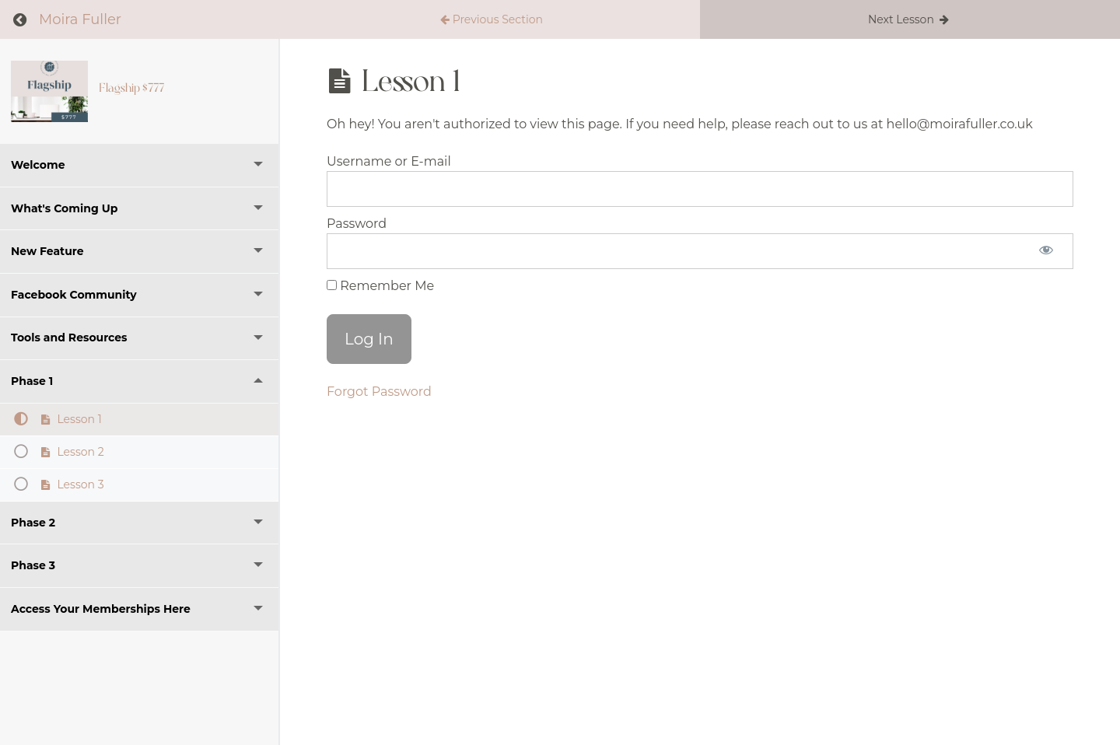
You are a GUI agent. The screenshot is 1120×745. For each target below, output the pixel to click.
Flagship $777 (131, 88)
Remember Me (380, 285)
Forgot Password (379, 391)
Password (357, 223)
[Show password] (1046, 251)
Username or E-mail (389, 161)
